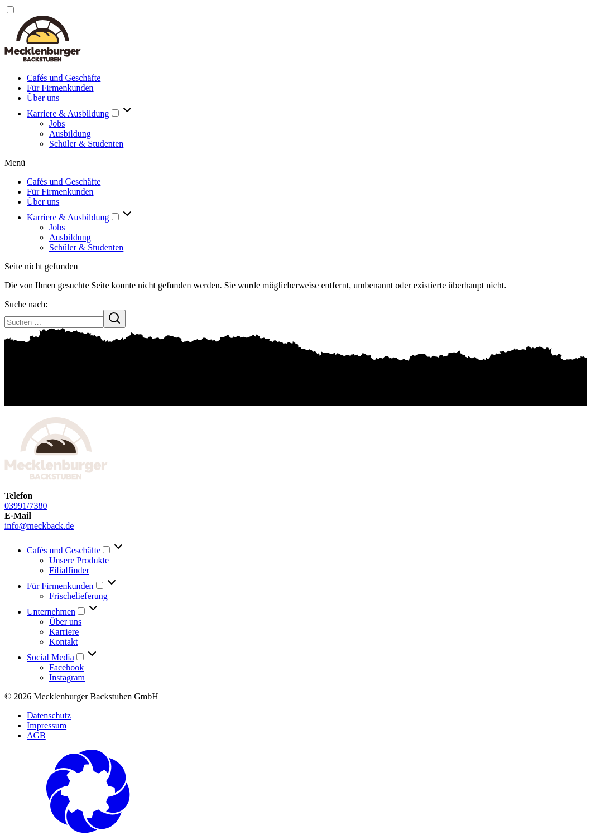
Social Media (50, 657)
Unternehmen (51, 611)
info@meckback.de (39, 525)
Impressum (46, 725)
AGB (36, 735)
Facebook (66, 667)
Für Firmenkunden (60, 88)
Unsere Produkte (79, 560)
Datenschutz (49, 715)
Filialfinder (69, 570)
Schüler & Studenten (86, 143)
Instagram (67, 677)
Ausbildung (70, 133)
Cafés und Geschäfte (63, 78)
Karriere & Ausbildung (68, 113)
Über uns (43, 98)
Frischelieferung (78, 596)
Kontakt (63, 641)
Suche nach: (26, 304)
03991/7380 (25, 505)
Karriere (64, 631)
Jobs (57, 123)
